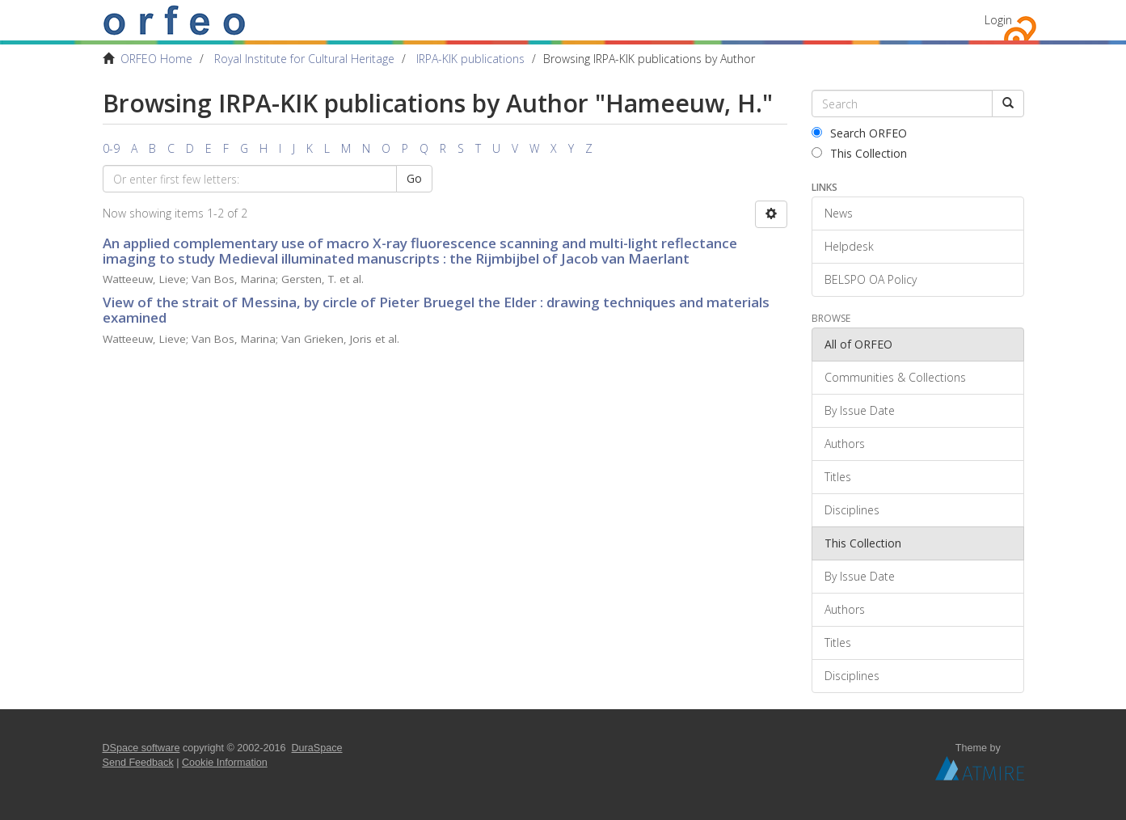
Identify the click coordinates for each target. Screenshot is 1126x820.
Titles (837, 476)
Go (414, 178)
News (838, 213)
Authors (844, 443)
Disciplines (851, 510)
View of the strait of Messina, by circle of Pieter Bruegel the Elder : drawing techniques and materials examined (436, 310)
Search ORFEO (859, 133)
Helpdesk (849, 246)
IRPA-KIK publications (470, 58)
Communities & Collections (895, 377)
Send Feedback (138, 762)
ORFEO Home (156, 58)
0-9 (111, 148)
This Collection (859, 153)
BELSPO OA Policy (870, 279)
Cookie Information (225, 762)
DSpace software (141, 748)
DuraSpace (317, 748)
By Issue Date (859, 410)
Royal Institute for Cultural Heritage (304, 58)
